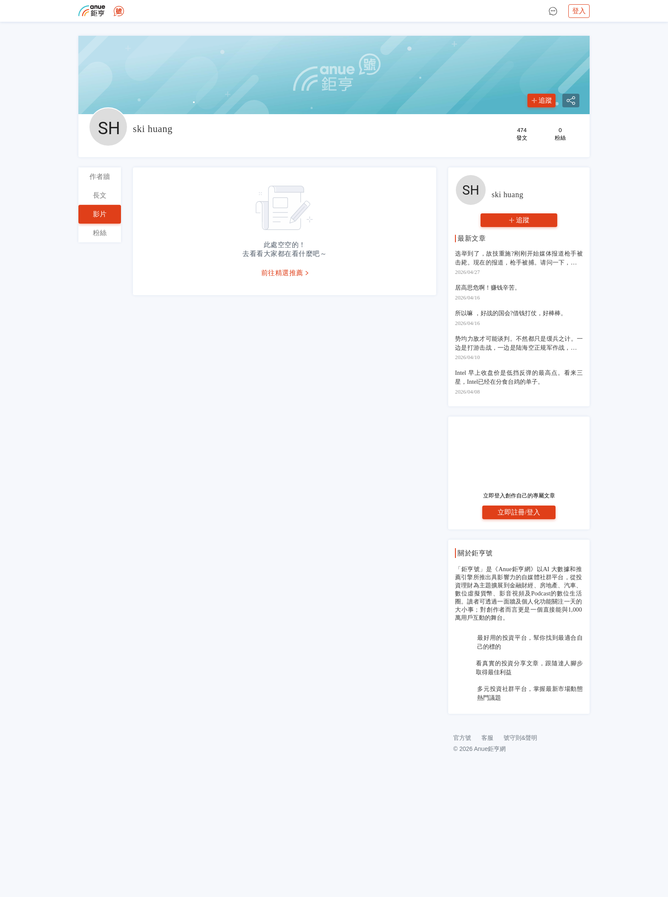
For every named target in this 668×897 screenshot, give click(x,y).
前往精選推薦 (282, 272)
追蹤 (545, 100)
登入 (579, 10)
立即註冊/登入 (519, 512)
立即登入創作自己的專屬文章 (519, 495)
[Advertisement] (519, 777)
